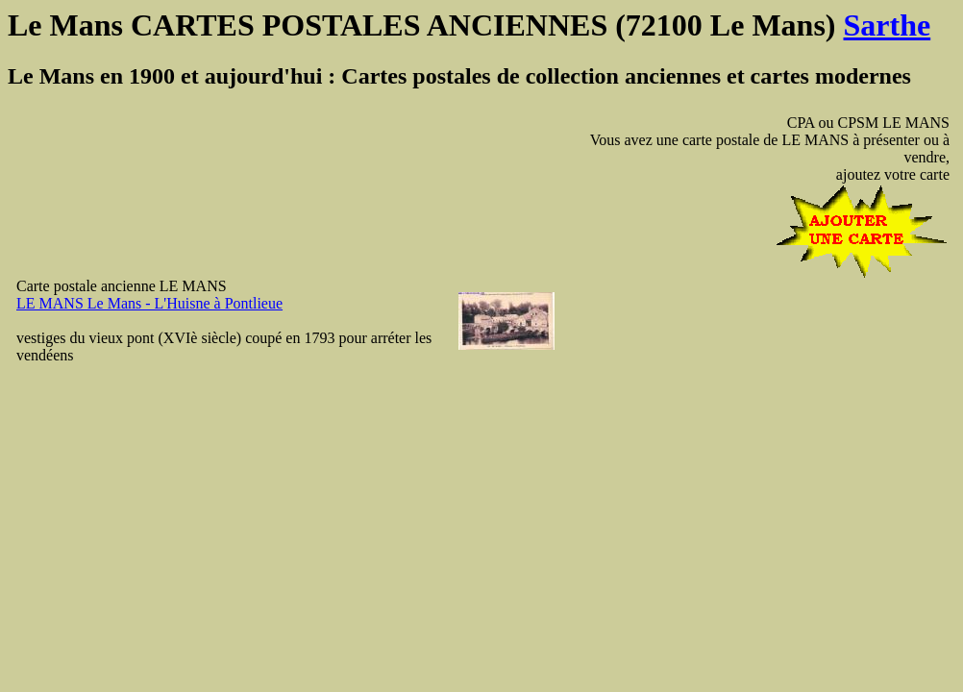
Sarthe (887, 25)
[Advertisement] (892, 411)
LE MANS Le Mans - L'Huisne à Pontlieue (149, 303)
